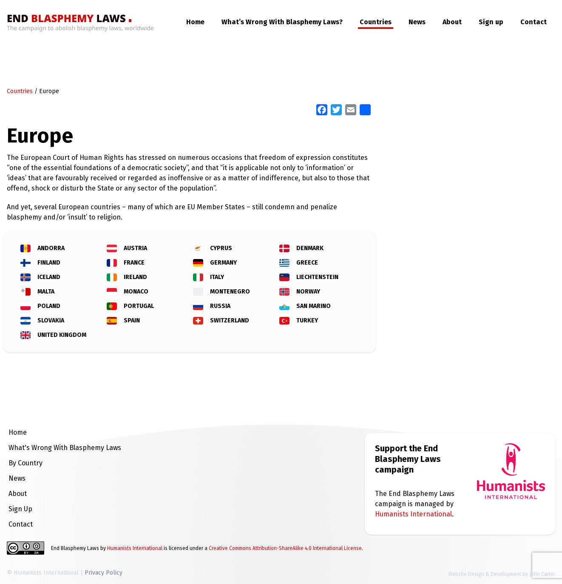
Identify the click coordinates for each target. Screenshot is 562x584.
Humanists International (413, 514)
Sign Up (20, 509)
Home (195, 22)
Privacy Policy (103, 572)
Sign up (491, 22)
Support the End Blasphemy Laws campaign (408, 459)
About (452, 22)
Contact (533, 22)
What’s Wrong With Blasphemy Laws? (282, 22)
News (417, 22)
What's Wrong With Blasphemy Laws (65, 448)
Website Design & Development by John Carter (501, 574)
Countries (376, 22)
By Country (26, 463)
